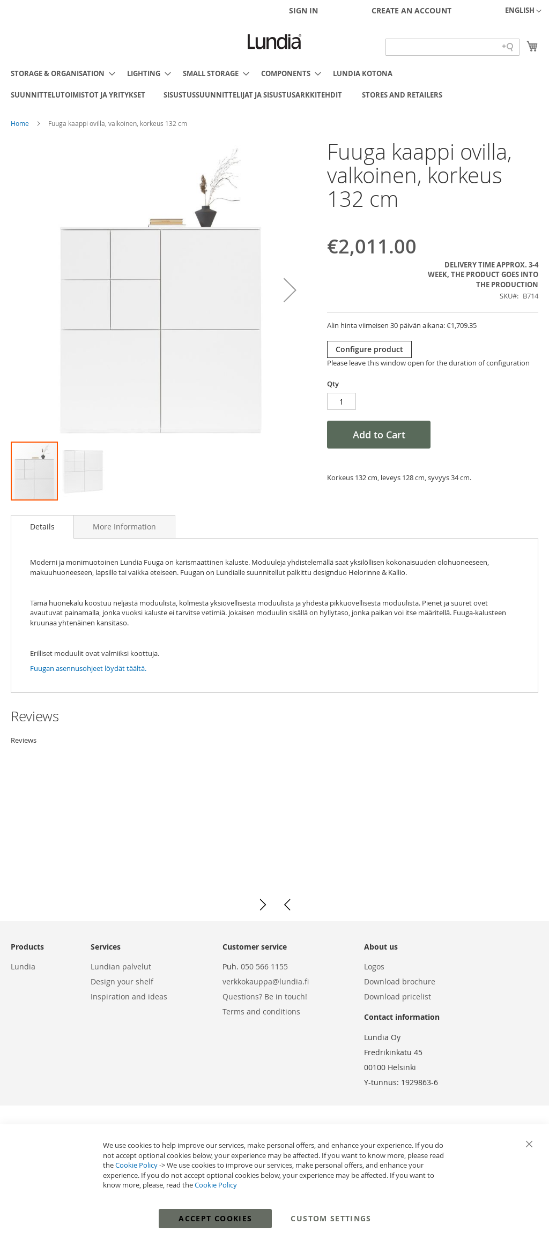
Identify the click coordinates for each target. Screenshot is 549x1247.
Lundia (23, 966)
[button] (523, 11)
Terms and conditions (261, 1011)
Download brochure (399, 981)
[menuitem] (59, 73)
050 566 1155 (264, 966)
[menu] (274, 84)
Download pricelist (397, 996)
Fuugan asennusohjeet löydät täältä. (88, 668)
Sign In (303, 10)
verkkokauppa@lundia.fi (265, 981)
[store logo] (274, 41)
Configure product (369, 349)
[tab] (42, 527)
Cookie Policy (136, 1165)
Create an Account (411, 10)
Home (21, 123)
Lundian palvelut (121, 966)
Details (42, 526)
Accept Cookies (215, 1218)
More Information (124, 526)
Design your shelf (122, 981)
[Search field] (452, 47)
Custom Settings (331, 1218)
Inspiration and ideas (129, 996)
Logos (374, 966)
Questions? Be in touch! (264, 996)
